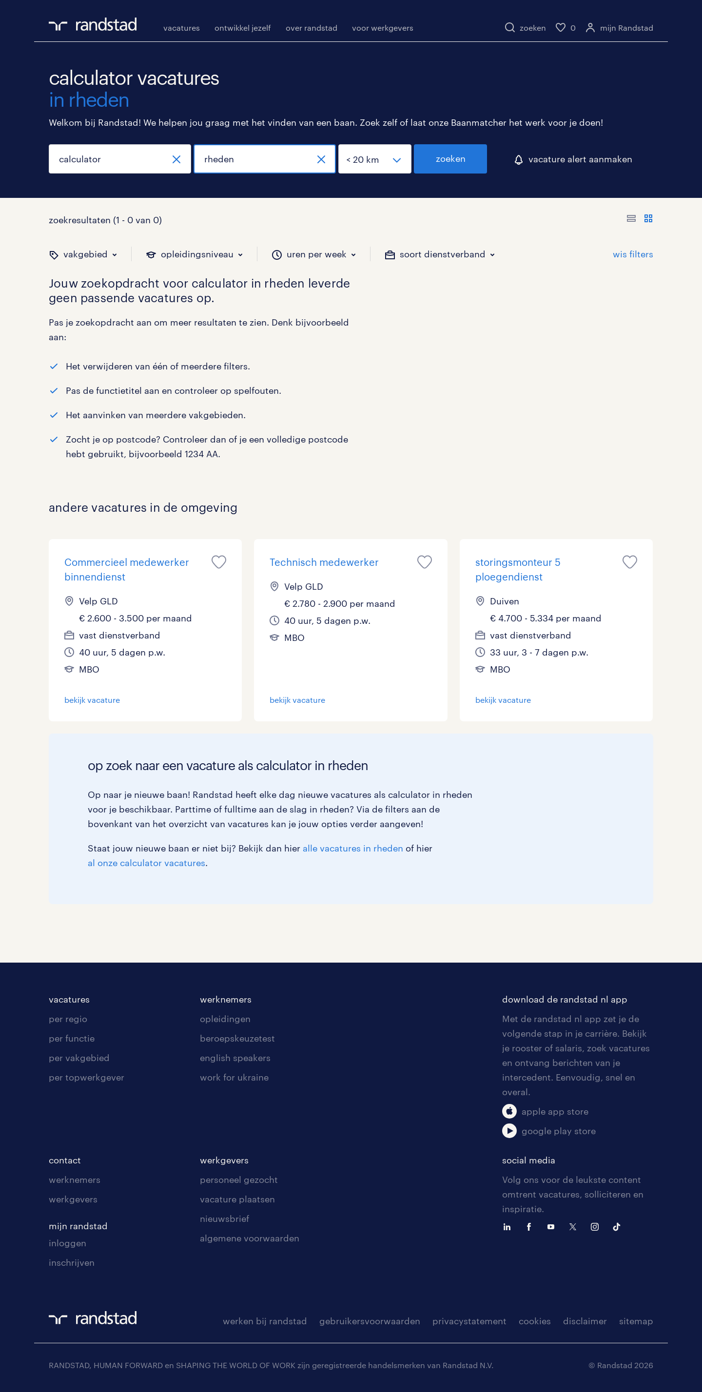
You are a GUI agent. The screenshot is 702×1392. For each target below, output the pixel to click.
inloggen (67, 1242)
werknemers (226, 999)
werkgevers (73, 1199)
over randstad (311, 27)
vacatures (181, 27)
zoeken (451, 158)
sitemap (636, 1320)
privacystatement (469, 1320)
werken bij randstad (265, 1320)
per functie (72, 1038)
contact (65, 1160)
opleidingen (225, 1018)
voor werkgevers (382, 27)
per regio (68, 1018)
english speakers (235, 1057)
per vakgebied (79, 1057)
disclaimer (585, 1320)
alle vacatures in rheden (353, 848)
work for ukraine (234, 1077)
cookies (535, 1320)
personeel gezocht (239, 1179)
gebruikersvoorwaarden (369, 1320)
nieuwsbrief (224, 1218)
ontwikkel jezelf (242, 27)
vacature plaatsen (237, 1199)
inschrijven (72, 1262)
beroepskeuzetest (237, 1038)
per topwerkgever (86, 1077)
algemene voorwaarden (249, 1238)
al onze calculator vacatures (146, 862)
